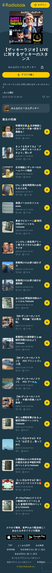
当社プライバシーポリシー (19, 562)
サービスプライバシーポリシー (26, 558)
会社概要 (40, 545)
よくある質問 (24, 545)
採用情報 (11, 549)
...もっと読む (8, 92)
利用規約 (41, 562)
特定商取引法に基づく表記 (33, 549)
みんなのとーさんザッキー (22, 67)
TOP (10, 545)
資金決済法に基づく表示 (26, 554)
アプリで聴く (26, 75)
